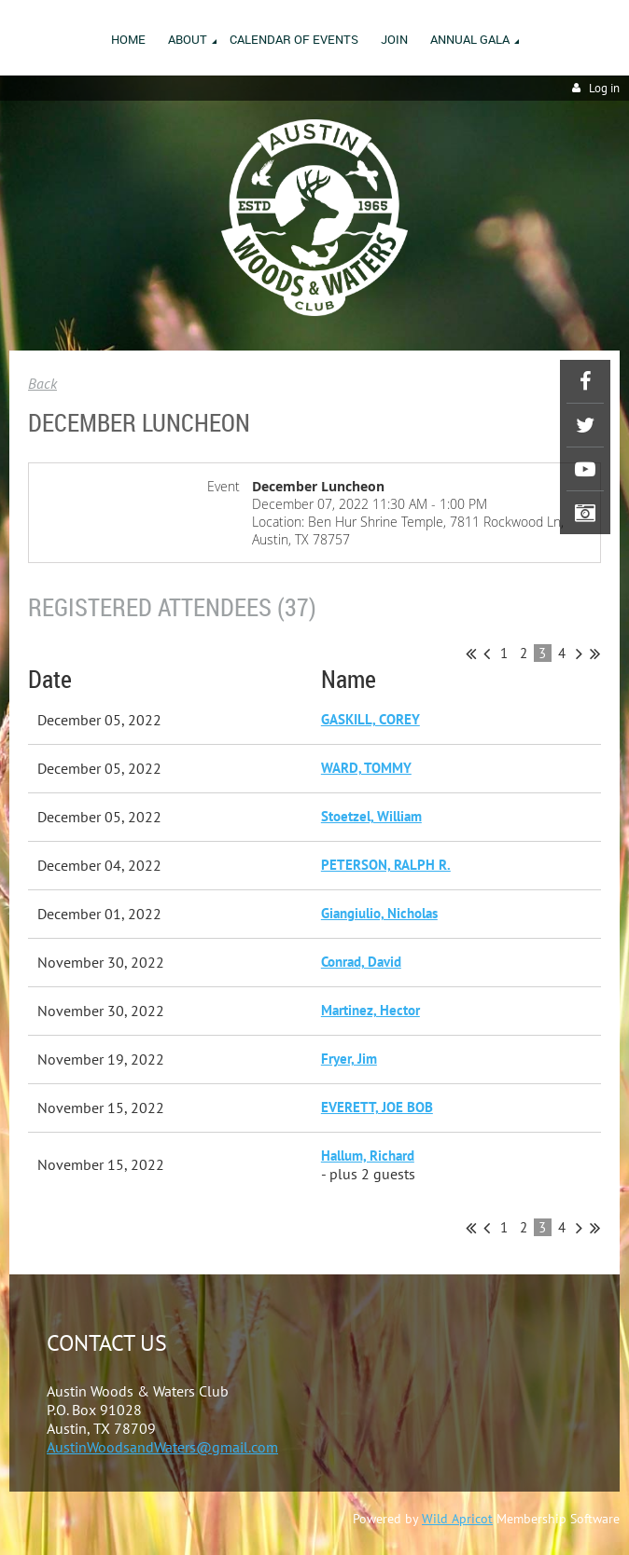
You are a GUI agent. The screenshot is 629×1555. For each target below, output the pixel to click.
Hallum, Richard (367, 1155)
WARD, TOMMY (366, 768)
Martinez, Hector (370, 1010)
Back (42, 383)
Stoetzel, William (371, 816)
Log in (604, 88)
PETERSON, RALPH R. (386, 865)
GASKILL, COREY (370, 719)
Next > (579, 653)
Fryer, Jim (349, 1058)
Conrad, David (361, 961)
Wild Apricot (457, 1518)
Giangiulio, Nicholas (379, 913)
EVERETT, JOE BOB (377, 1107)
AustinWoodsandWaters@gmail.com (162, 1447)
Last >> (595, 653)
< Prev (487, 653)
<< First (471, 653)
